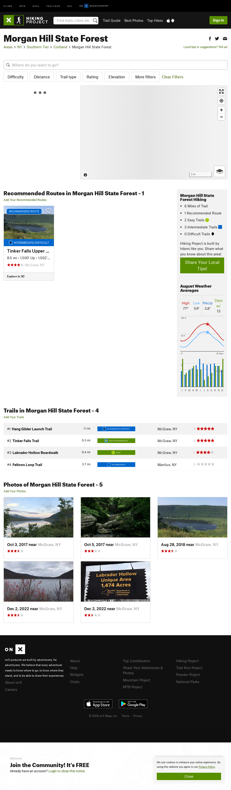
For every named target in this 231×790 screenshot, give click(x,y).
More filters (145, 76)
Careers (11, 689)
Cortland (60, 47)
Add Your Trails (14, 417)
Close (188, 776)
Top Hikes (155, 20)
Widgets (76, 674)
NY (19, 47)
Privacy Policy (207, 766)
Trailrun (53, 5)
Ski (69, 5)
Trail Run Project (189, 668)
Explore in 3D (15, 276)
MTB (23, 5)
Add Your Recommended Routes (25, 200)
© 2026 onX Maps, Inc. (103, 715)
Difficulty (16, 76)
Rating (92, 76)
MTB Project (132, 687)
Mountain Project (136, 680)
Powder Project (188, 674)
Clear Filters (172, 76)
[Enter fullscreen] (221, 91)
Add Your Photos (15, 491)
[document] (189, 770)
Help (74, 668)
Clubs (74, 681)
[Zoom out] (221, 116)
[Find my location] (221, 100)
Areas (8, 47)
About (75, 661)
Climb (8, 5)
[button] (210, 38)
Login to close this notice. (67, 771)
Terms (125, 715)
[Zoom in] (221, 110)
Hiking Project (187, 661)
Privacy (137, 715)
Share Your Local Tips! (202, 265)
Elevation (117, 76)
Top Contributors (136, 661)
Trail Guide (112, 20)
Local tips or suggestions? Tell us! (205, 47)
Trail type (68, 76)
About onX (13, 682)
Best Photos (133, 20)
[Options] (219, 171)
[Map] (154, 132)
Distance (42, 76)
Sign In (218, 20)
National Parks (187, 681)
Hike (36, 5)
